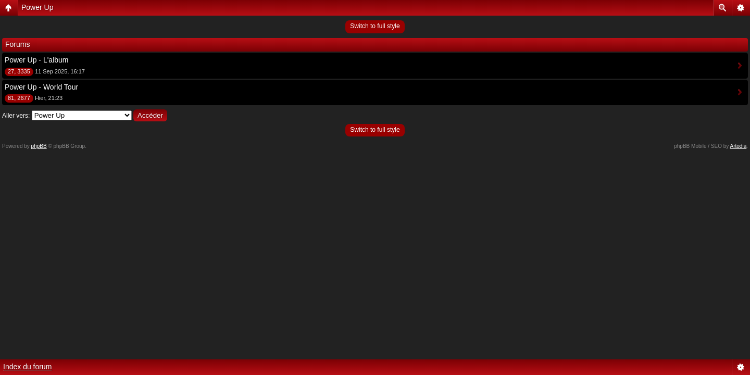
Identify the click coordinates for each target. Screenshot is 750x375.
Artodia (738, 146)
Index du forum (27, 366)
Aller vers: (16, 115)
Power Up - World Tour (41, 87)
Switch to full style (374, 26)
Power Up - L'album (37, 60)
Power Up (37, 7)
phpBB (39, 146)
